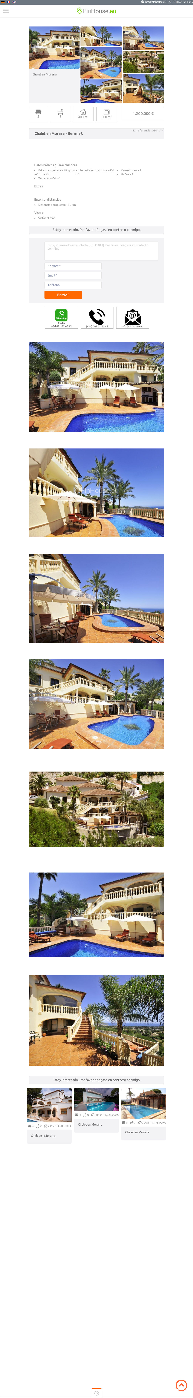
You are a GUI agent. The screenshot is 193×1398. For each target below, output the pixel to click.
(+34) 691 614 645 (182, 1)
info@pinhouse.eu (155, 1)
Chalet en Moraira (43, 1135)
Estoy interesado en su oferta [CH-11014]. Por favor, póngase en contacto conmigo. (101, 251)
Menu (6, 11)
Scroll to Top (181, 1385)
